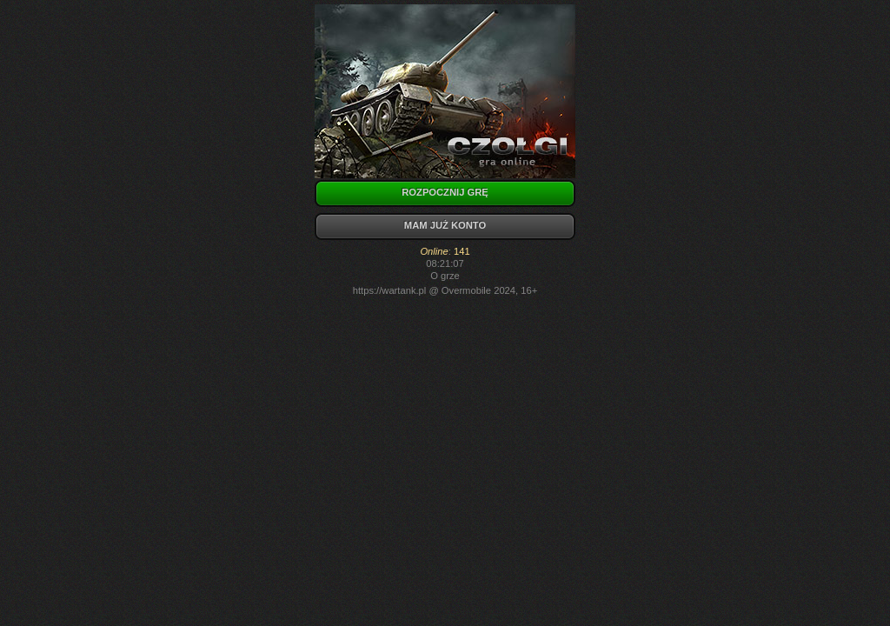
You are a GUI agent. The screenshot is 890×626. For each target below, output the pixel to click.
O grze (445, 275)
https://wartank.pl (390, 290)
